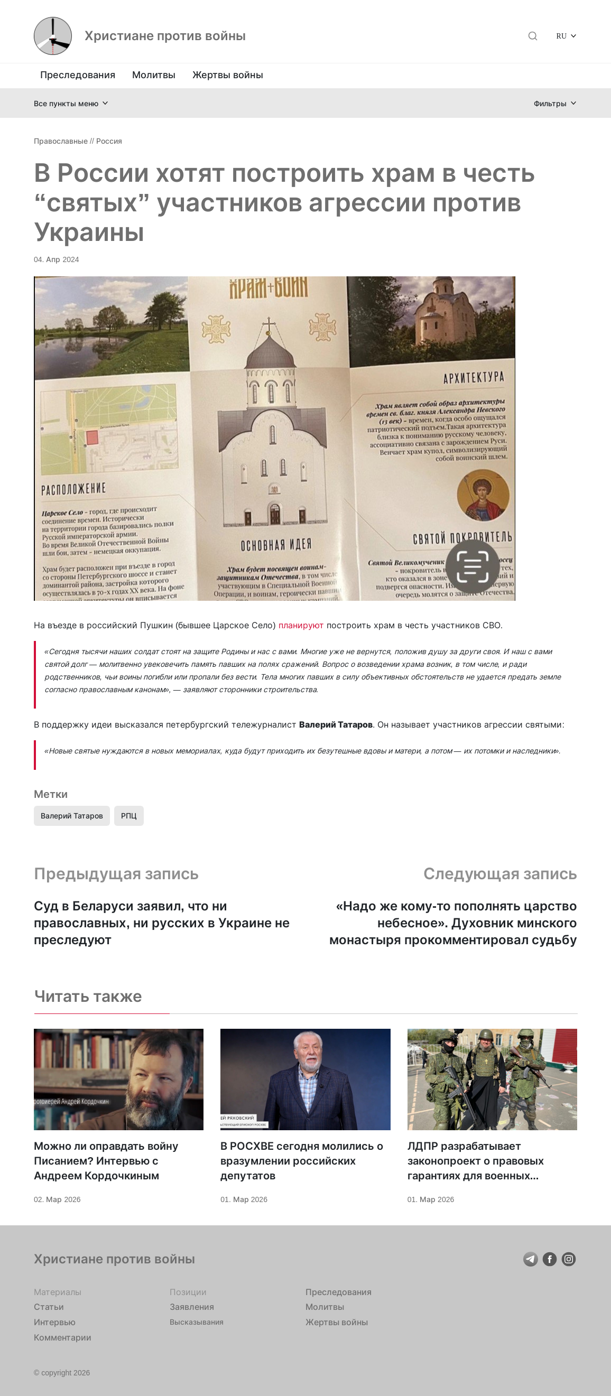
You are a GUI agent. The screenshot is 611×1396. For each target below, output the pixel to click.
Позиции (188, 1292)
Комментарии (62, 1337)
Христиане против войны (165, 36)
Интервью (55, 1322)
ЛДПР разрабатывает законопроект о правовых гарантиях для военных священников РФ (476, 1161)
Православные (61, 140)
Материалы (57, 1292)
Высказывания (197, 1321)
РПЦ (129, 815)
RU (562, 35)
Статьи (49, 1306)
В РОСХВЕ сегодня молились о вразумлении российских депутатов (301, 1161)
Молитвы (153, 74)
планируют (303, 625)
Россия (109, 140)
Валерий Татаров (72, 815)
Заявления (192, 1306)
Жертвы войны (227, 74)
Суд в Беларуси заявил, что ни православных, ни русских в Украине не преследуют (162, 922)
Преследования (77, 74)
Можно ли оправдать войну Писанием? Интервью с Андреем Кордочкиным (106, 1161)
